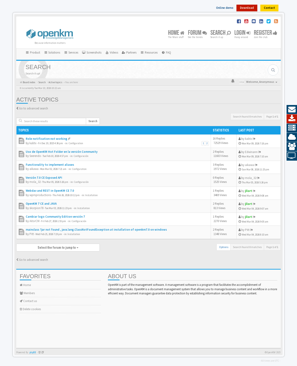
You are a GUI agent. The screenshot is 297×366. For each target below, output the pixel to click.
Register (265, 33)
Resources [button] (149, 52)
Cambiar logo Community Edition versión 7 (55, 217)
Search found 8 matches (247, 116)
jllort (248, 191)
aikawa (34, 169)
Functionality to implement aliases (50, 165)
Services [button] (71, 52)
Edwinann (251, 152)
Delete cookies (30, 309)
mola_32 (35, 182)
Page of (272, 116)
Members (27, 293)
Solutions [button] (52, 52)
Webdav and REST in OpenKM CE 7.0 (50, 191)
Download (247, 8)
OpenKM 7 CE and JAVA (41, 204)
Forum (197, 33)
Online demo (224, 8)
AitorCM (34, 221)
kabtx (32, 143)
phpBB (32, 352)
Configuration (75, 143)
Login (242, 33)
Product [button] (32, 52)
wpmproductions (40, 195)
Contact (269, 8)
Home (176, 33)
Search (220, 33)
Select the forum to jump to (58, 247)
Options (223, 247)
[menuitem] (91, 52)
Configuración (81, 156)
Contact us (28, 301)
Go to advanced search (33, 108)
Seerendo (35, 156)
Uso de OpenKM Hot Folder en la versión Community (61, 152)
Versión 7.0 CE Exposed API (44, 178)
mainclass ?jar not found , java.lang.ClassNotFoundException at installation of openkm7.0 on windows (96, 230)
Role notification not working (46, 139)
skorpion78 (36, 208)
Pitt (31, 234)
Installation (91, 195)
